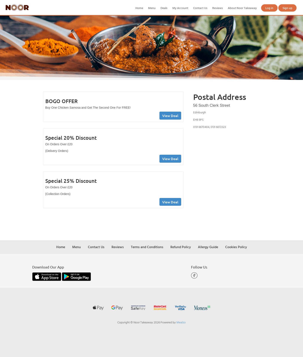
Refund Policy (180, 246)
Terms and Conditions (147, 246)
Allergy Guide (208, 246)
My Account (180, 8)
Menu (152, 8)
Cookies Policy (236, 246)
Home (139, 8)
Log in (269, 8)
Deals (164, 8)
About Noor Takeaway (242, 8)
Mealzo (181, 322)
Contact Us (200, 8)
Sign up (287, 8)
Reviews (217, 8)
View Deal (170, 115)
